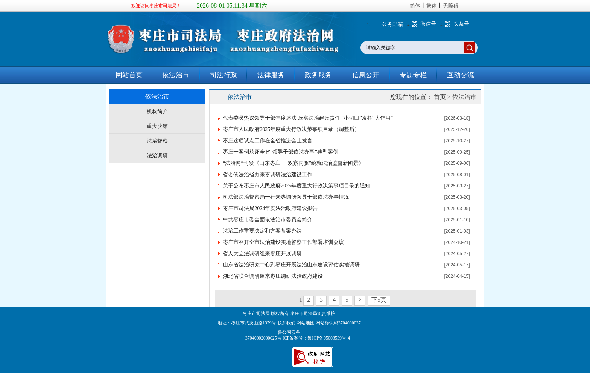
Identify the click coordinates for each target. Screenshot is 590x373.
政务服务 (318, 75)
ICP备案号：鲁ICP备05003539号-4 (316, 338)
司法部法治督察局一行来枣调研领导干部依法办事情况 (286, 197)
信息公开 (365, 75)
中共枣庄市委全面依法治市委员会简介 (267, 219)
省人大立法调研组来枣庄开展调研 (262, 253)
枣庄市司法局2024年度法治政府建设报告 (270, 208)
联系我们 (286, 323)
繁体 (431, 6)
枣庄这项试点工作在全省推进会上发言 (267, 140)
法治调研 (157, 155)
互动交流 (460, 75)
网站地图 (306, 323)
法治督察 (157, 141)
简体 (415, 6)
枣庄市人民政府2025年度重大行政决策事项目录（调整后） (291, 129)
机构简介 (157, 111)
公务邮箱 (392, 24)
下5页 (378, 300)
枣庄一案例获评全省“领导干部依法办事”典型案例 (280, 152)
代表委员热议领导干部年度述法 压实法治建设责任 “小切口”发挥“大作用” (308, 118)
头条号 (461, 24)
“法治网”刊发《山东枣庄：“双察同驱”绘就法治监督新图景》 (293, 163)
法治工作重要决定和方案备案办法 (262, 231)
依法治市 (175, 75)
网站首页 (129, 75)
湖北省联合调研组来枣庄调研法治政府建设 (273, 276)
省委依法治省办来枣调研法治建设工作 (267, 174)
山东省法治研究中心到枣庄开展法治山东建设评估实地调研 (291, 265)
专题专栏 (413, 75)
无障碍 (451, 6)
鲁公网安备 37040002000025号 (264, 335)
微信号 (428, 24)
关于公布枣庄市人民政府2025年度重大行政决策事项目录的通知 (296, 186)
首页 (440, 97)
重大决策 (157, 126)
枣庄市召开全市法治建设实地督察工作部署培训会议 (283, 242)
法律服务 (270, 75)
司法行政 (223, 75)
